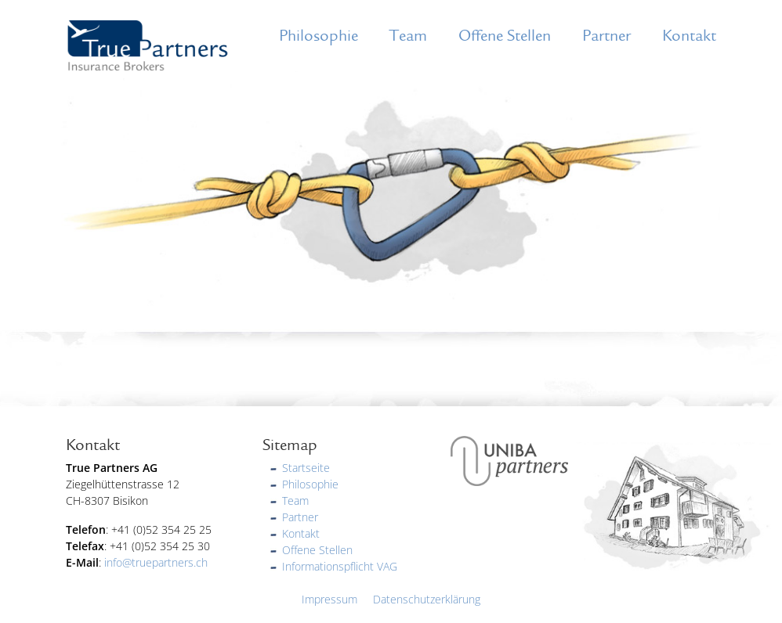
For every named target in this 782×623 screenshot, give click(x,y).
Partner (606, 36)
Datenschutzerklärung (426, 599)
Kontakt (689, 36)
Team (408, 36)
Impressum (329, 599)
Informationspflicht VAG (339, 566)
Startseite (306, 467)
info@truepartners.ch (156, 562)
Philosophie (318, 36)
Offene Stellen (504, 36)
